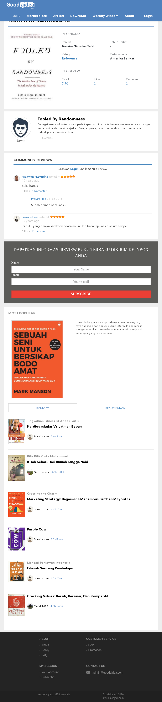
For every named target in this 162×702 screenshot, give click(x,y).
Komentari (38, 231)
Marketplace (37, 16)
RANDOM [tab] (42, 408)
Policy (45, 650)
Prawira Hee (38, 198)
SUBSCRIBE (81, 294)
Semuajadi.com (115, 698)
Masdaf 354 (37, 605)
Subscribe (48, 677)
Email (15, 275)
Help (91, 645)
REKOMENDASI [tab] (115, 408)
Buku (16, 16)
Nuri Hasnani (38, 471)
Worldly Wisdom (105, 16)
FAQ (44, 655)
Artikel (58, 16)
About (130, 16)
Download (78, 16)
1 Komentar (39, 190)
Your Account (50, 672)
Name (15, 262)
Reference (69, 58)
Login (148, 16)
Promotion (95, 650)
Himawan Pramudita (35, 176)
